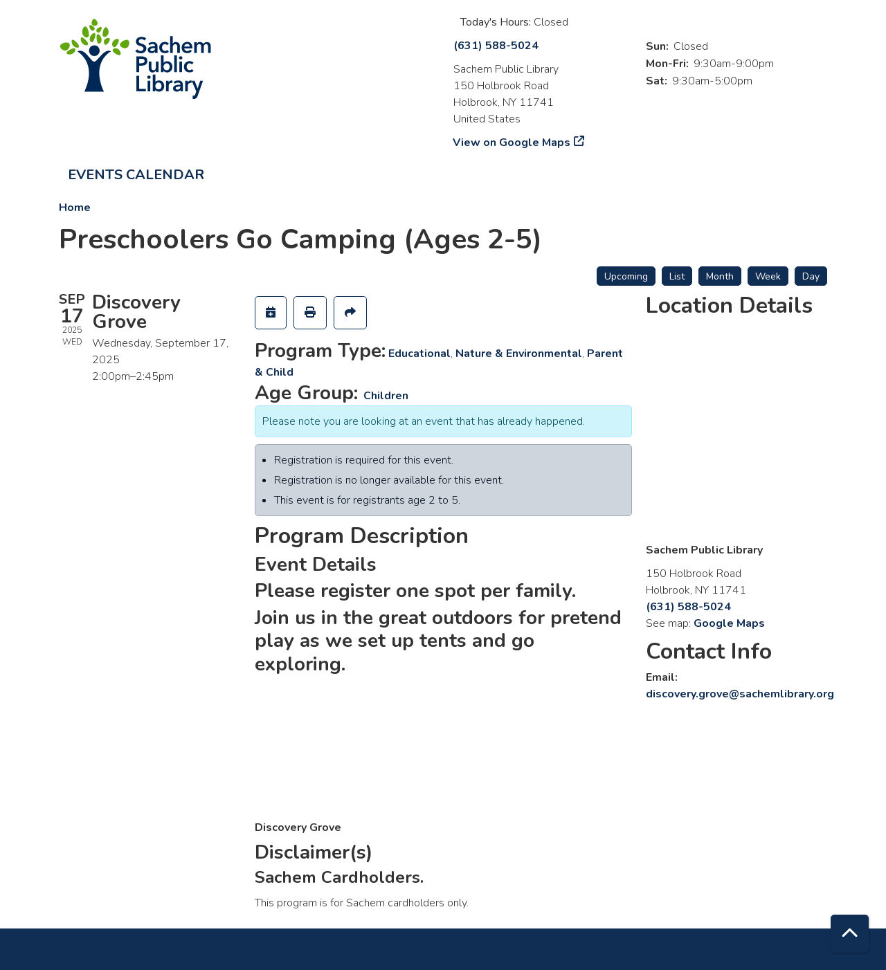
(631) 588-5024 (496, 45)
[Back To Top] (850, 934)
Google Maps (729, 623)
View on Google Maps (511, 142)
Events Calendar (136, 174)
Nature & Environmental (518, 353)
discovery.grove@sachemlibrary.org (740, 694)
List (677, 276)
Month (720, 276)
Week (768, 276)
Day (811, 276)
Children (385, 395)
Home (75, 207)
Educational (419, 353)
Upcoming (626, 276)
